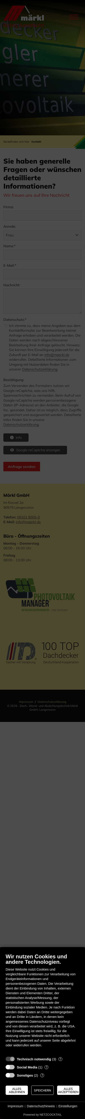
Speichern (42, 1090)
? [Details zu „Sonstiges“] (42, 1075)
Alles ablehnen (17, 1090)
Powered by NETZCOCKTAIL (42, 1114)
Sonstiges (25, 1075)
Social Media (27, 1067)
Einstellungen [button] (67, 1106)
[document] (42, 1003)
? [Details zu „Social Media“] (46, 1067)
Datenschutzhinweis (41, 1106)
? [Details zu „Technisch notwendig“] (60, 1059)
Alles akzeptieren (68, 1090)
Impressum (15, 1106)
